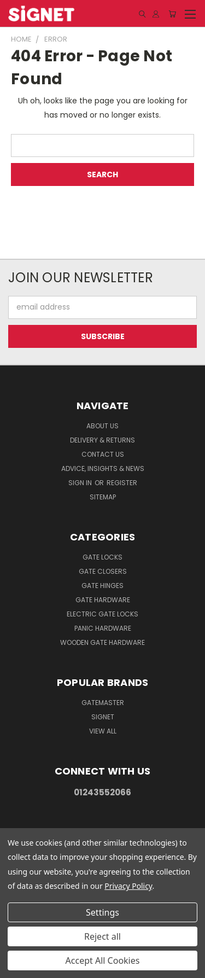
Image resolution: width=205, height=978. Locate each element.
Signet (102, 716)
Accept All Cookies (103, 960)
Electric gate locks (102, 614)
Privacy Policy (128, 886)
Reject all (102, 936)
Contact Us (102, 454)
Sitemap (103, 497)
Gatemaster (102, 702)
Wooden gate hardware (102, 642)
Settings (102, 912)
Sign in (80, 482)
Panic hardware (102, 628)
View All (102, 731)
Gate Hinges (102, 585)
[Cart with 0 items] (172, 14)
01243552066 (102, 792)
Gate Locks (102, 557)
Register (122, 482)
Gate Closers (103, 571)
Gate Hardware (102, 599)
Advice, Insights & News (102, 468)
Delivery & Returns (102, 440)
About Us (102, 425)
